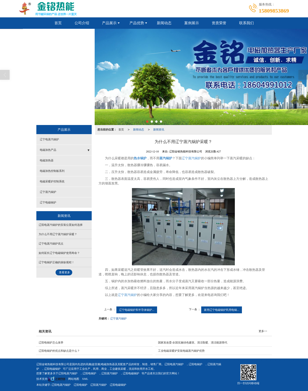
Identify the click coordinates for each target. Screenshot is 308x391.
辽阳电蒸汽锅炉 (174, 364)
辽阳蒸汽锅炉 (109, 373)
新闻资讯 (158, 129)
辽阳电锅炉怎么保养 (51, 342)
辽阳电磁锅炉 (52, 368)
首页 (58, 23)
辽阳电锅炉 (195, 364)
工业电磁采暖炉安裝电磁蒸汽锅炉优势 (181, 350)
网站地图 (73, 378)
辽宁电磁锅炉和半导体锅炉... (136, 309)
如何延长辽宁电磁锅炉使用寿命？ (59, 253)
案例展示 (191, 23)
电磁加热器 (47, 160)
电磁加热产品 (48, 150)
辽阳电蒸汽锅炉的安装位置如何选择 (61, 224)
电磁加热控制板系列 (52, 171)
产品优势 (136, 23)
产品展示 (109, 23)
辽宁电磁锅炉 (48, 202)
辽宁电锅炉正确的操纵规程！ (56, 262)
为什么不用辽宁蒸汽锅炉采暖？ (58, 234)
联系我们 (246, 23)
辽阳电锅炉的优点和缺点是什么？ (59, 350)
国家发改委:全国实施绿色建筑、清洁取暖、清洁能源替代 (192, 342)
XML (85, 378)
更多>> (263, 331)
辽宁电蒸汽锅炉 (49, 139)
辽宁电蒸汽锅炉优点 (51, 243)
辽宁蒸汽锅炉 (191, 158)
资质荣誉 (219, 23)
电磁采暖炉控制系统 (52, 181)
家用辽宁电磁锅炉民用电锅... (221, 309)
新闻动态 (164, 23)
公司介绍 (82, 23)
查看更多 (64, 272)
